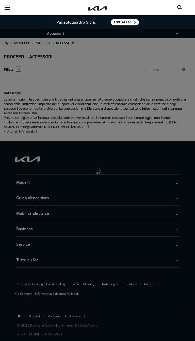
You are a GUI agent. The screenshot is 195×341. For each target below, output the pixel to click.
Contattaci (123, 22)
